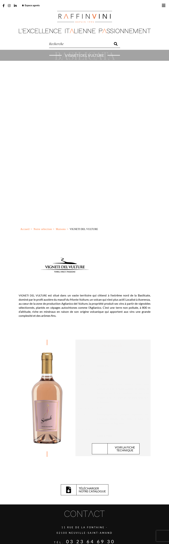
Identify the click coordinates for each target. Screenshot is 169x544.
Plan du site (59, 526)
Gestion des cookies (81, 526)
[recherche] (80, 44)
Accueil (25, 62)
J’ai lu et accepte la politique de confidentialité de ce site (52, 496)
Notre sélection (43, 62)
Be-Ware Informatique (116, 534)
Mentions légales (107, 526)
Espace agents (31, 5)
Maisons (61, 62)
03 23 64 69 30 (90, 375)
